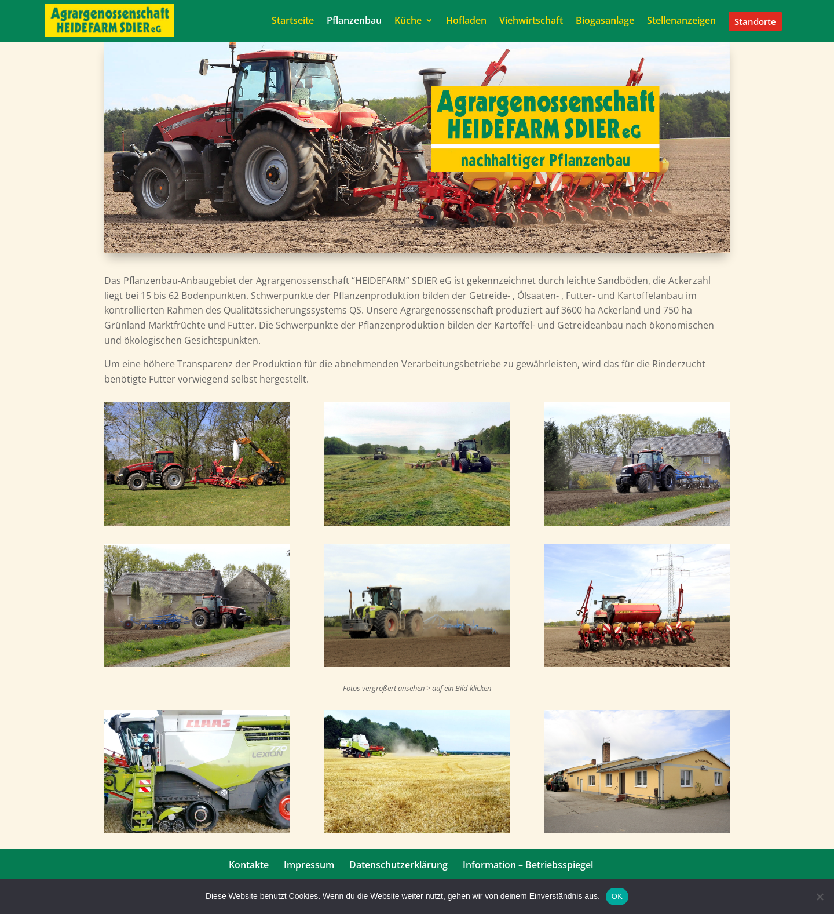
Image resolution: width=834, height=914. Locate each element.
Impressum (309, 864)
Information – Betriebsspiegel (528, 864)
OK (617, 896)
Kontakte (249, 864)
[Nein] (819, 896)
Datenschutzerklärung (398, 864)
